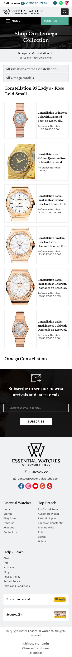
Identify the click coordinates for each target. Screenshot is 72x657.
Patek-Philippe (47, 518)
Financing (9, 567)
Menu (16, 20)
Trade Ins (8, 523)
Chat (6, 558)
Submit (65, 11)
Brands (7, 513)
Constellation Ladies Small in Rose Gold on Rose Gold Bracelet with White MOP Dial (52, 200)
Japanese (36, 653)
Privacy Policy (11, 576)
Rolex (41, 532)
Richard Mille (46, 527)
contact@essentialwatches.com (36, 478)
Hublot (42, 541)
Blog (6, 572)
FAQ (5, 563)
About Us (53, 21)
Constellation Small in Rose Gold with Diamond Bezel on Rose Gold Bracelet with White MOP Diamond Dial (52, 242)
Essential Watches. (41, 631)
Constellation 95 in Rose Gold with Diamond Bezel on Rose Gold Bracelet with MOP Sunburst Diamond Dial (52, 117)
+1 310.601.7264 (34, 3)
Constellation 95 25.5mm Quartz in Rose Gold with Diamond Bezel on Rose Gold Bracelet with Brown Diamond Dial (52, 158)
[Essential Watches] (23, 11)
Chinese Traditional (36, 648)
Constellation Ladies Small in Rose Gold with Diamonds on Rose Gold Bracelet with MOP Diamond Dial (52, 284)
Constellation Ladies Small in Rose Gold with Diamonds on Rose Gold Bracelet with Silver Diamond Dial (52, 326)
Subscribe (36, 421)
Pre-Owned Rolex (48, 509)
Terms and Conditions (16, 586)
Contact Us (10, 532)
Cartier (42, 536)
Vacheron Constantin (50, 523)
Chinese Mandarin (36, 643)
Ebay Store (9, 518)
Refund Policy (11, 581)
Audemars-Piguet (48, 513)
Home (7, 509)
